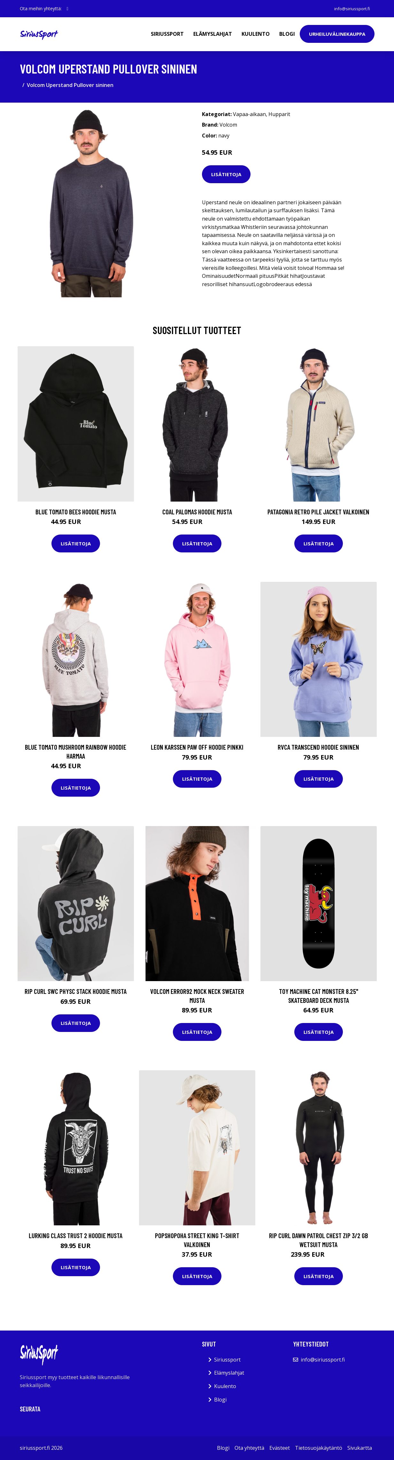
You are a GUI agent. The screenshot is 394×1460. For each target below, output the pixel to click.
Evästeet (279, 1447)
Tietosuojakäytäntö (318, 1447)
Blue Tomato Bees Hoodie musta (75, 512)
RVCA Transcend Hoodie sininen (318, 747)
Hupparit (279, 114)
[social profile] (67, 9)
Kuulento (256, 33)
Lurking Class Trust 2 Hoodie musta (75, 1235)
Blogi (287, 33)
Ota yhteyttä (249, 1447)
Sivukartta (359, 1447)
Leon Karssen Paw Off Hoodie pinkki (197, 747)
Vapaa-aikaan (249, 114)
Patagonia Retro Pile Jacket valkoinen (318, 512)
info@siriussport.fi (350, 8)
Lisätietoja (226, 174)
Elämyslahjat (212, 33)
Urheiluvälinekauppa (337, 34)
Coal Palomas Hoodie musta (197, 512)
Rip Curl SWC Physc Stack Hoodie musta (76, 991)
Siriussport (167, 33)
